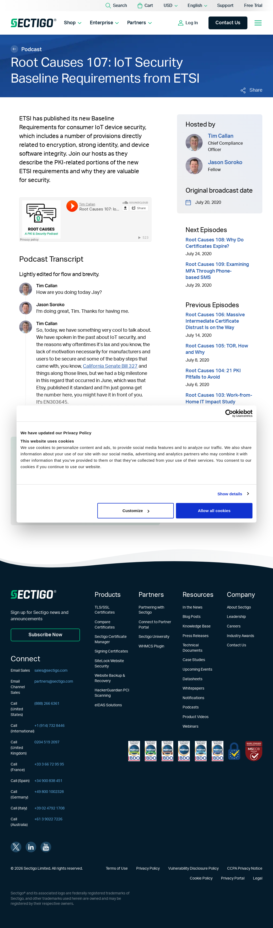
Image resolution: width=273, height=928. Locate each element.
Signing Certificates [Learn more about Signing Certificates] (111, 651)
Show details (230, 493)
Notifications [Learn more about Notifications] (193, 698)
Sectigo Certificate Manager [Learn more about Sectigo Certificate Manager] (111, 639)
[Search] (116, 5)
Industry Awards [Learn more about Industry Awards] (240, 636)
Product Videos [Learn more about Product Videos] (195, 717)
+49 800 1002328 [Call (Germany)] (49, 792)
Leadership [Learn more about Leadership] (236, 617)
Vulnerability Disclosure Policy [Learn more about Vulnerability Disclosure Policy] (193, 868)
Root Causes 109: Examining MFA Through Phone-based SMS (217, 271)
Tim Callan (221, 136)
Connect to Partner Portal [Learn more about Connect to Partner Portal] (155, 624)
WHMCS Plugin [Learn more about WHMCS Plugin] (151, 646)
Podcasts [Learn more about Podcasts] (191, 707)
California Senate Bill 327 (110, 366)
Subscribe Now (45, 635)
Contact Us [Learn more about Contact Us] (236, 645)
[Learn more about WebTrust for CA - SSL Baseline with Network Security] (201, 751)
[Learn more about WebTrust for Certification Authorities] (150, 751)
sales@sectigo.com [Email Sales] (50, 670)
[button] (145, 6)
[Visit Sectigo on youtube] (46, 847)
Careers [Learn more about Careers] (233, 626)
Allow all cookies (214, 510)
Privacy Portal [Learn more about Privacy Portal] (232, 878)
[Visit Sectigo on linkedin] (31, 847)
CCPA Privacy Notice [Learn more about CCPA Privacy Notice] (244, 868)
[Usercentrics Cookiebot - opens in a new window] (229, 413)
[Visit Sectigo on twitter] (16, 847)
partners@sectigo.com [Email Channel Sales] (53, 681)
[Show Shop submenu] (79, 23)
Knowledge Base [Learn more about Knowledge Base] (197, 626)
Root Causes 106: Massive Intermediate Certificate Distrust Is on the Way (215, 321)
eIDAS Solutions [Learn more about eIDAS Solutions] (108, 705)
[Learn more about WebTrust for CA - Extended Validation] (167, 751)
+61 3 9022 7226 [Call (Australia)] (48, 819)
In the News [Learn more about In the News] (192, 607)
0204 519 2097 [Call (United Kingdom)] (46, 742)
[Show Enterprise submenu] (117, 23)
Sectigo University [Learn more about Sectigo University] (154, 637)
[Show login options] (188, 23)
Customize (135, 510)
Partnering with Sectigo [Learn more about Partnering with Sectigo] (151, 610)
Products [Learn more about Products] (108, 595)
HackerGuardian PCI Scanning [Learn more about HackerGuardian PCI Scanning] (112, 693)
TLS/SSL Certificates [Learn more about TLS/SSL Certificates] (105, 610)
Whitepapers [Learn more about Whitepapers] (193, 688)
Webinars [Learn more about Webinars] (190, 726)
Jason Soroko (225, 162)
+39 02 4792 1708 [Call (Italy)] (49, 808)
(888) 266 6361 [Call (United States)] (46, 704)
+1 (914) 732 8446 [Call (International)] (49, 726)
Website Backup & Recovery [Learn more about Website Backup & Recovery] (110, 678)
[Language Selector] (197, 5)
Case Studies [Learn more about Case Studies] (194, 660)
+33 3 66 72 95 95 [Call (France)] (49, 764)
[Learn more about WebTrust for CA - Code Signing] (217, 751)
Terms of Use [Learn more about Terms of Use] (117, 868)
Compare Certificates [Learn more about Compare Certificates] (105, 624)
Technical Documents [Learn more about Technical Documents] (192, 648)
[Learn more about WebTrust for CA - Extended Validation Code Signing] (184, 751)
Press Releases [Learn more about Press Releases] (195, 636)
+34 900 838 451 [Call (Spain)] (48, 781)
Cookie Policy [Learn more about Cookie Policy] (201, 878)
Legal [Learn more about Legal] (257, 878)
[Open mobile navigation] (258, 23)
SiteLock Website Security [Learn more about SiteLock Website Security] (109, 663)
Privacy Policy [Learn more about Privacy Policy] (148, 868)
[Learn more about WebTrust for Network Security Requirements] (134, 751)
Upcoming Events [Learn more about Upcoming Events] (197, 669)
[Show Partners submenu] (150, 23)
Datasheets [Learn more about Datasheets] (192, 679)
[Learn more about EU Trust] (234, 751)
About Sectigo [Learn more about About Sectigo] (239, 607)
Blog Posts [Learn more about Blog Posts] (191, 617)
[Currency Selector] (170, 5)
